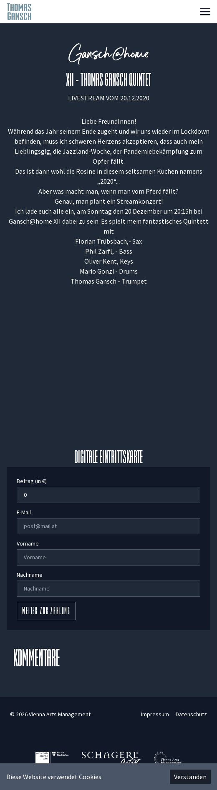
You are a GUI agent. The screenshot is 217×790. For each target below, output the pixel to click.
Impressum (155, 714)
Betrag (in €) (32, 481)
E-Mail (24, 512)
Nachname (30, 574)
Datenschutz (191, 714)
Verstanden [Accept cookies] (190, 777)
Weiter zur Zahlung (46, 611)
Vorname (28, 543)
